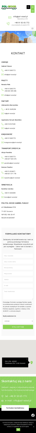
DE (33, 7)
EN (33, 11)
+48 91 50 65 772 (22, 23)
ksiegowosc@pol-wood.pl (13, 142)
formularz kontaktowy (15, 408)
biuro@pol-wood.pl (10, 197)
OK (18, 429)
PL (28, 7)
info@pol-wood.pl (20, 16)
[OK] (34, 427)
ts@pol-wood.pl (9, 113)
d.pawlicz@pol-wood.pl (12, 178)
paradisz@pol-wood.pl (11, 163)
